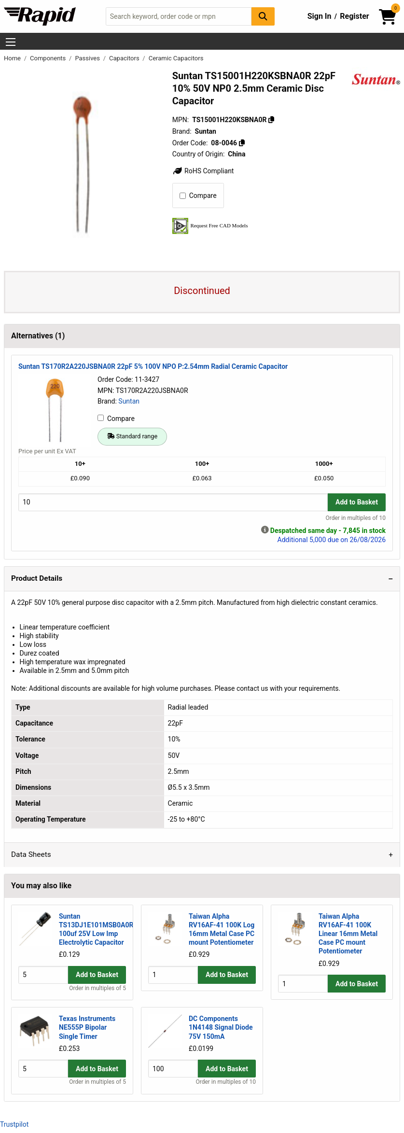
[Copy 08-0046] (242, 143)
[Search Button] (263, 16)
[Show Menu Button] (10, 42)
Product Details (36, 578)
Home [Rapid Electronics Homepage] (13, 58)
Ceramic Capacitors (176, 58)
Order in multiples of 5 (97, 988)
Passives (88, 58)
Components (48, 58)
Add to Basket (356, 502)
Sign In (319, 16)
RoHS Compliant (203, 171)
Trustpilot (14, 1124)
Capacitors (125, 58)
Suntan (128, 401)
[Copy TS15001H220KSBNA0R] (271, 119)
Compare (198, 195)
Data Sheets (31, 854)
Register (354, 16)
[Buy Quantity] (173, 502)
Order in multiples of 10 (356, 518)
